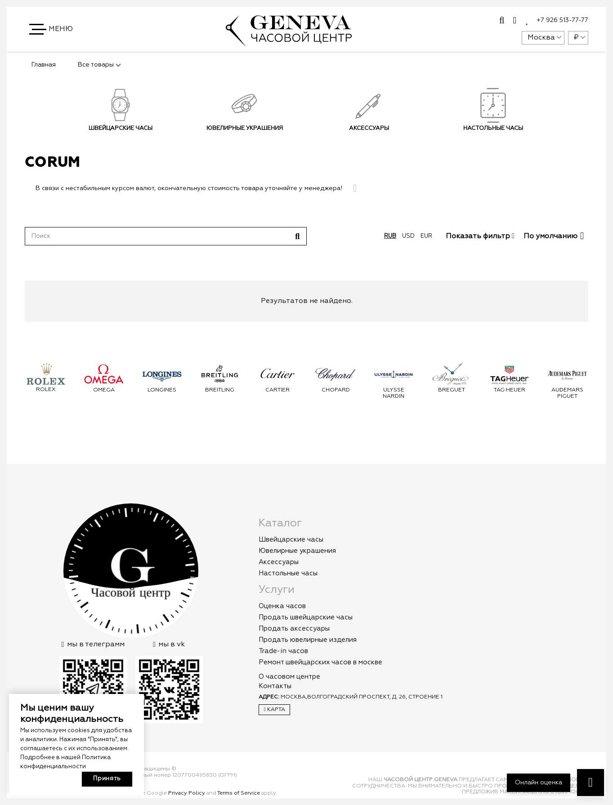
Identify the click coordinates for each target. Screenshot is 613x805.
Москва (541, 37)
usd (408, 236)
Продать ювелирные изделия (308, 639)
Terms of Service (238, 793)
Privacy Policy (186, 793)
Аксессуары (369, 128)
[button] (52, 29)
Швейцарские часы (120, 128)
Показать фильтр (480, 236)
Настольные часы (288, 573)
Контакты (275, 686)
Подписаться (465, 150)
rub (390, 236)
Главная (43, 65)
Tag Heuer (509, 389)
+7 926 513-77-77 (562, 20)
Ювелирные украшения (244, 128)
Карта (274, 709)
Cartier (277, 389)
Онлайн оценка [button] (538, 782)
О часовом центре (289, 676)
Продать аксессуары (294, 628)
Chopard (336, 389)
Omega (104, 389)
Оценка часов (282, 606)
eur (426, 236)
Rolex (46, 389)
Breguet (451, 389)
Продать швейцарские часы (306, 617)
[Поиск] (166, 236)
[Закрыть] (354, 188)
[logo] (289, 42)
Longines (162, 389)
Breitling (219, 389)
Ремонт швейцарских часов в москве (320, 662)
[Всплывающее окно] (501, 20)
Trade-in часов (283, 651)
